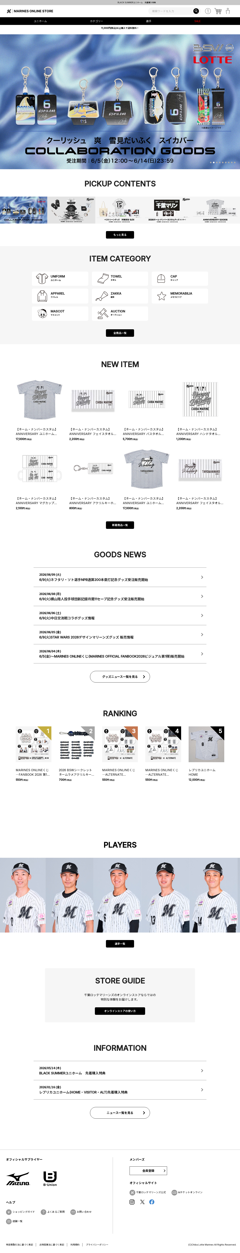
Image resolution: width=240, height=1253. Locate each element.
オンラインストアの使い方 (120, 1011)
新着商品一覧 (120, 525)
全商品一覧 (120, 333)
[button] (211, 162)
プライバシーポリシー (97, 1244)
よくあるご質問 (56, 1211)
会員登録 (148, 1171)
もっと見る (120, 234)
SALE (197, 21)
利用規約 (75, 1244)
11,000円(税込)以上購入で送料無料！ (120, 28)
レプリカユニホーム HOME (204, 772)
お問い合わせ (84, 1211)
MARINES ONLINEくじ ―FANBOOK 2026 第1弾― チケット (33, 772)
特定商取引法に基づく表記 (19, 1244)
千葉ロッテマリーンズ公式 (151, 1192)
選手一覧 (120, 943)
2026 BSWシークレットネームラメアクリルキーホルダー (76, 772)
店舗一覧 (17, 1221)
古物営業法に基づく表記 (51, 1244)
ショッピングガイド (24, 1211)
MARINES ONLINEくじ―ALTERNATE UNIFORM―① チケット (118, 772)
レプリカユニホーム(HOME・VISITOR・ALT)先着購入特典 (120, 2)
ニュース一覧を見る (120, 1113)
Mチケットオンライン (190, 1192)
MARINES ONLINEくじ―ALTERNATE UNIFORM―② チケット (161, 772)
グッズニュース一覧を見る (120, 677)
